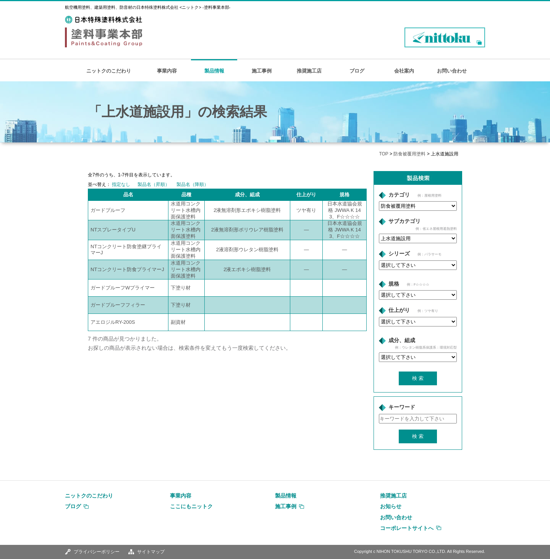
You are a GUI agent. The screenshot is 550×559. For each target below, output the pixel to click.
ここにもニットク (191, 506)
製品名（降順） (192, 184)
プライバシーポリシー (97, 551)
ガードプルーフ (108, 210)
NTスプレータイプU (113, 230)
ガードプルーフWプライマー (123, 288)
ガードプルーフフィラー (118, 305)
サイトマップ (151, 551)
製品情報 (214, 71)
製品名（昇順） (154, 184)
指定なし (121, 184)
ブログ (356, 71)
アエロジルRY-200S (113, 322)
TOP (383, 154)
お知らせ (390, 506)
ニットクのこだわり (108, 71)
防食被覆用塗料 (409, 154)
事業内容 (167, 71)
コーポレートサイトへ (407, 528)
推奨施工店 (309, 71)
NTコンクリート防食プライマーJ (127, 269)
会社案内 (404, 71)
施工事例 (262, 71)
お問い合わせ (452, 71)
